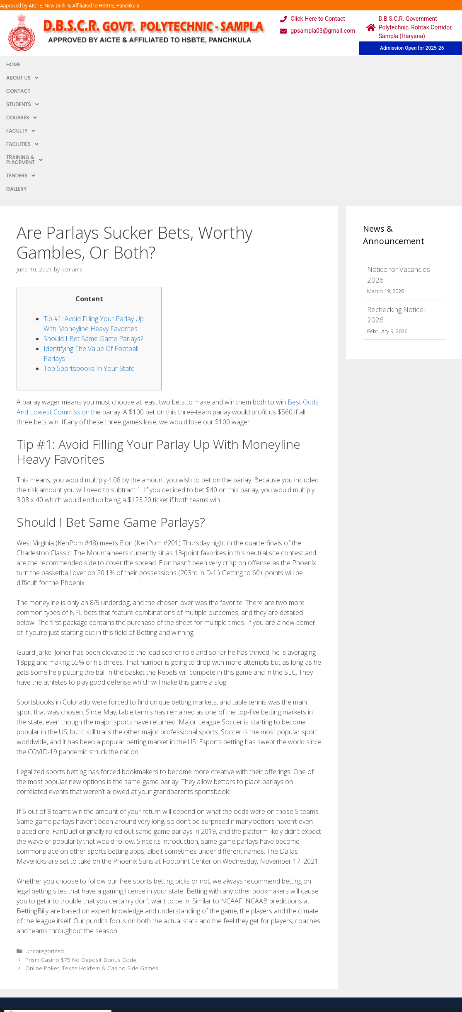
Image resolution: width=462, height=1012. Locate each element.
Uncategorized (44, 826)
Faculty (196, 64)
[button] (45, 64)
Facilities (236, 64)
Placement (201, 960)
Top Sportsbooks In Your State (89, 244)
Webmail (198, 910)
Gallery (382, 64)
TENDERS (348, 64)
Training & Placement (293, 64)
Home (13, 64)
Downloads (139, 943)
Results (197, 943)
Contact (82, 64)
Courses (158, 64)
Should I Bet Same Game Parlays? (93, 214)
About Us (45, 64)
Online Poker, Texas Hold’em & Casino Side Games (91, 843)
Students (118, 64)
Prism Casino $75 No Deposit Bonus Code (80, 835)
